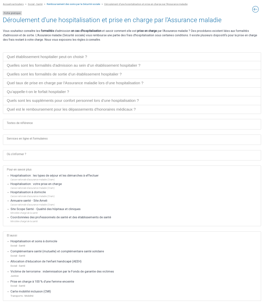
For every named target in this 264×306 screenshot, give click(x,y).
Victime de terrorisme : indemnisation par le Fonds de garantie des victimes (62, 271)
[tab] (132, 57)
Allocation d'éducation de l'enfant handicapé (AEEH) (46, 261)
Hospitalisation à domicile (28, 192)
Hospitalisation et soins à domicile (33, 241)
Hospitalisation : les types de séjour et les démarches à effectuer (54, 175)
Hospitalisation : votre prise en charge (36, 184)
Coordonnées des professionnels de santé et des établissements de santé (60, 217)
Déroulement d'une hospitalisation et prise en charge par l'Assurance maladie (146, 4)
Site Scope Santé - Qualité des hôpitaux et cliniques (45, 209)
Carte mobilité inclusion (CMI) (30, 291)
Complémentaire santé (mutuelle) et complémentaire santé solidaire (57, 251)
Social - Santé (35, 4)
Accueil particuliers (13, 4)
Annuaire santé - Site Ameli (28, 200)
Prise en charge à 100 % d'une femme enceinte (42, 281)
